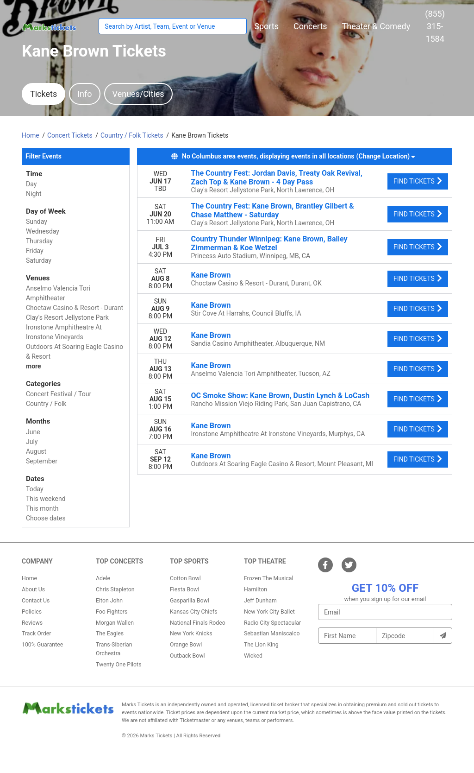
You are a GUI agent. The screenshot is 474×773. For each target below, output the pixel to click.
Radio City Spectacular (272, 623)
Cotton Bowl (185, 578)
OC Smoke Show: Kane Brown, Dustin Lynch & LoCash (280, 395)
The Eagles (110, 633)
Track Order (36, 633)
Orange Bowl (186, 644)
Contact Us (36, 600)
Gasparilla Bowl (189, 600)
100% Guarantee (42, 644)
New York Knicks (191, 633)
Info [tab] (84, 94)
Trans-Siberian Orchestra (114, 648)
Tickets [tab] (43, 94)
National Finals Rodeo (197, 623)
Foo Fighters (111, 611)
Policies (32, 611)
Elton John (109, 600)
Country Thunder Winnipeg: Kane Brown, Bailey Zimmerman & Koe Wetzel (269, 243)
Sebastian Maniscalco (272, 633)
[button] (266, 26)
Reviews (32, 623)
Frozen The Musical (268, 578)
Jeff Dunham (260, 600)
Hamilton (255, 589)
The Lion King (261, 644)
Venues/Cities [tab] (138, 94)
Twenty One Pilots (119, 664)
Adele (103, 578)
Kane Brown (211, 275)
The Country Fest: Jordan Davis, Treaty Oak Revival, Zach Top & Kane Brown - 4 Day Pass (277, 177)
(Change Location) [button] (385, 156)
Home (29, 578)
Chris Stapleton (115, 589)
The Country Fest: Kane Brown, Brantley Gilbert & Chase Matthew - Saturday (272, 210)
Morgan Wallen (115, 623)
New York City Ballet (269, 611)
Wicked (253, 656)
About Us (33, 589)
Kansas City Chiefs (194, 611)
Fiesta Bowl (184, 589)
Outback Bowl (187, 656)
